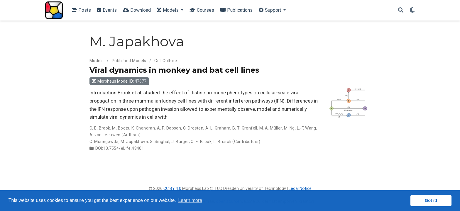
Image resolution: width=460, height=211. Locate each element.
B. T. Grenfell (244, 128)
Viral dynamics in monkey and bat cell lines (174, 70)
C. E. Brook (99, 128)
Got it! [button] (431, 200)
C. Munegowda (104, 141)
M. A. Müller (270, 128)
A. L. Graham (217, 128)
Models (96, 60)
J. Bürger (180, 141)
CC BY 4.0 (172, 188)
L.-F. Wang (306, 128)
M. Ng (289, 128)
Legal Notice (300, 188)
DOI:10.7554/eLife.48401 (119, 148)
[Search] (400, 10)
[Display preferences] (412, 10)
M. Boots (120, 128)
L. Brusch (222, 141)
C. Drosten (193, 128)
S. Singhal (159, 141)
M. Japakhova (134, 141)
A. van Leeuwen (105, 134)
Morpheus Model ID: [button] (119, 81)
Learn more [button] (190, 200)
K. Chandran (143, 128)
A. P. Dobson (169, 128)
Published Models (129, 60)
